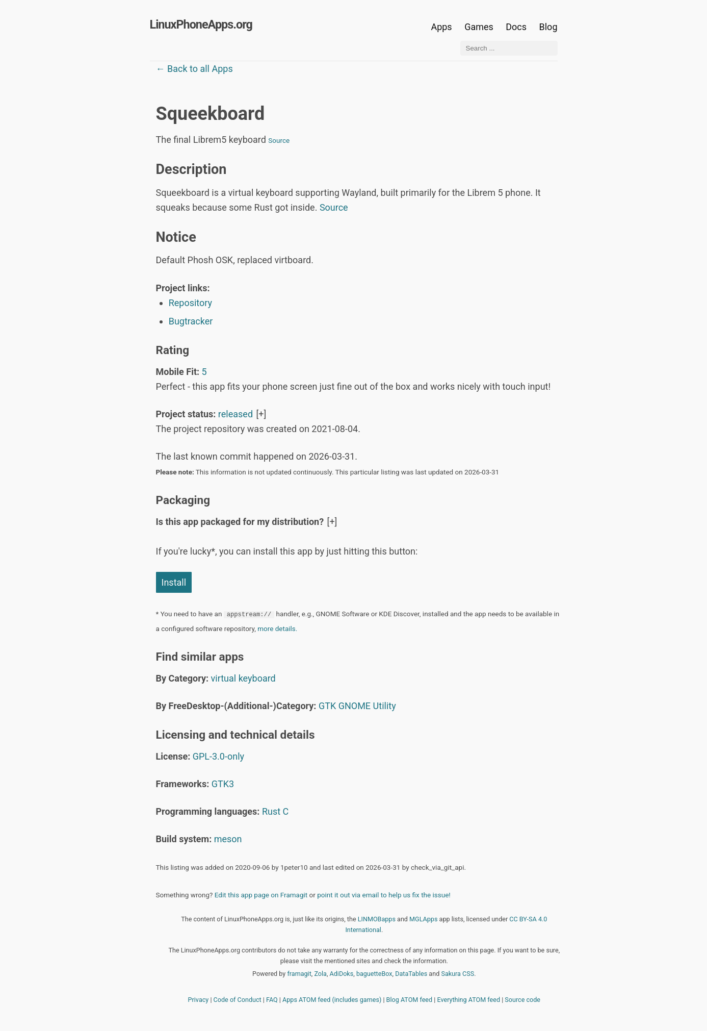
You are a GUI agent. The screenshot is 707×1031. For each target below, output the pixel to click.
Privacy (198, 999)
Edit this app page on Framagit (261, 895)
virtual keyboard (243, 678)
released (235, 414)
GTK (327, 705)
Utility (384, 705)
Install (174, 582)
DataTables (411, 973)
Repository (190, 302)
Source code (522, 999)
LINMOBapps (377, 919)
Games (478, 26)
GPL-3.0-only (218, 756)
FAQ (272, 999)
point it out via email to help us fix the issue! (384, 895)
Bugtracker (191, 321)
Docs (517, 26)
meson (228, 839)
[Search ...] (509, 48)
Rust (271, 811)
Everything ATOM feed (468, 999)
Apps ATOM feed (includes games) (331, 999)
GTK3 (223, 783)
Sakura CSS (457, 973)
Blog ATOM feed (409, 999)
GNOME (354, 705)
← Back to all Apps (194, 68)
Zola (320, 973)
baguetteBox (374, 973)
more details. (277, 628)
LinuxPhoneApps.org (201, 24)
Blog (548, 26)
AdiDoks (342, 973)
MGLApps (423, 919)
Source (279, 140)
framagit (299, 973)
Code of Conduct (237, 999)
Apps (441, 26)
